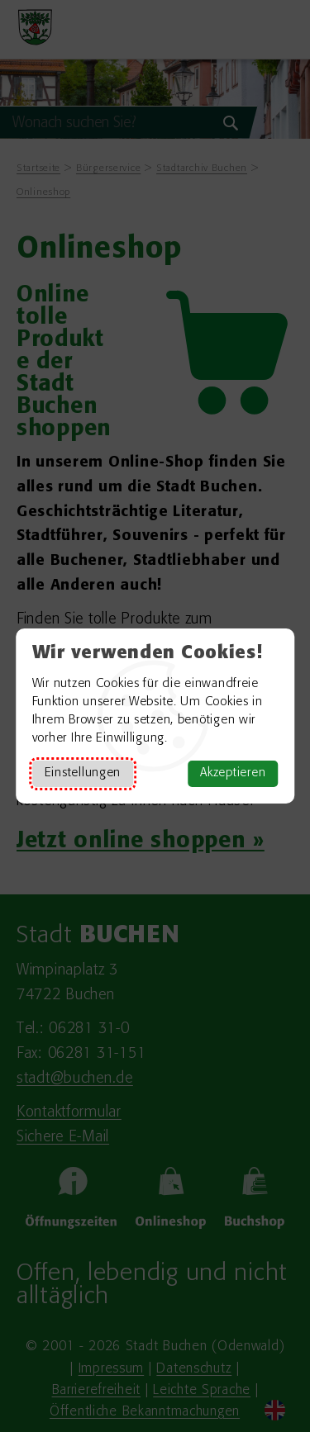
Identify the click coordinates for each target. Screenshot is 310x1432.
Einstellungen (83, 773)
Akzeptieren (232, 773)
